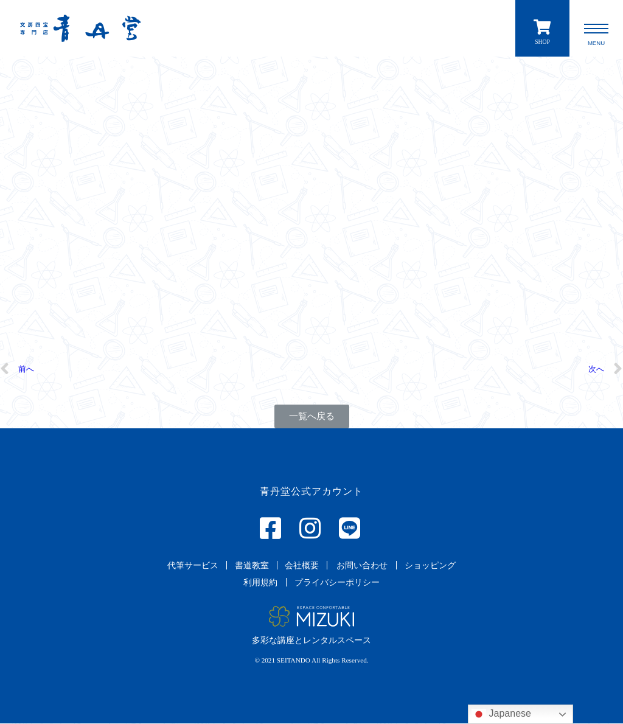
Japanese (501, 714)
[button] (311, 417)
